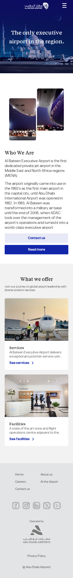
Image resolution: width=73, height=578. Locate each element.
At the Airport (49, 482)
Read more (36, 249)
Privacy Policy (36, 556)
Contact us (36, 238)
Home (19, 474)
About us (46, 474)
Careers (20, 482)
